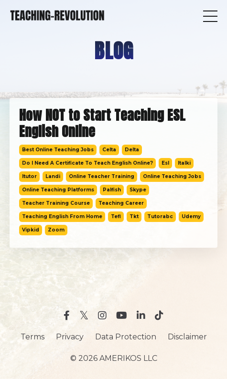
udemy (191, 216)
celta (109, 150)
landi (52, 176)
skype (138, 190)
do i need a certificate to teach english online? (87, 163)
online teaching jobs (172, 176)
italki (184, 163)
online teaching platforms (58, 190)
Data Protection (125, 336)
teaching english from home (62, 216)
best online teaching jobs (58, 150)
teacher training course (56, 203)
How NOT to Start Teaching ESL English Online (102, 123)
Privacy (70, 336)
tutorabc (160, 216)
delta (132, 150)
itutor (29, 176)
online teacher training (101, 176)
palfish (112, 190)
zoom (56, 230)
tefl (116, 216)
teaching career (121, 203)
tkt (134, 216)
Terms (32, 336)
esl (165, 163)
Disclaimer (187, 336)
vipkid (30, 230)
